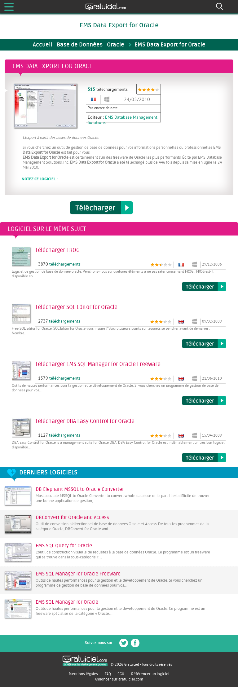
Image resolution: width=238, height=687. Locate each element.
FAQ (108, 674)
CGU (120, 674)
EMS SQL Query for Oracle (64, 545)
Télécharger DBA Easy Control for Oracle (204, 457)
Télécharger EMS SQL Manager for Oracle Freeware (204, 400)
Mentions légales (83, 674)
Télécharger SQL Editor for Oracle (204, 343)
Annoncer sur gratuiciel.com (119, 679)
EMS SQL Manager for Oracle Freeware (78, 574)
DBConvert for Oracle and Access (72, 517)
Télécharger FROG (204, 286)
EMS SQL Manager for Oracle (67, 602)
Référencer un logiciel (150, 674)
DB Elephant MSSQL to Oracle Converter (80, 489)
